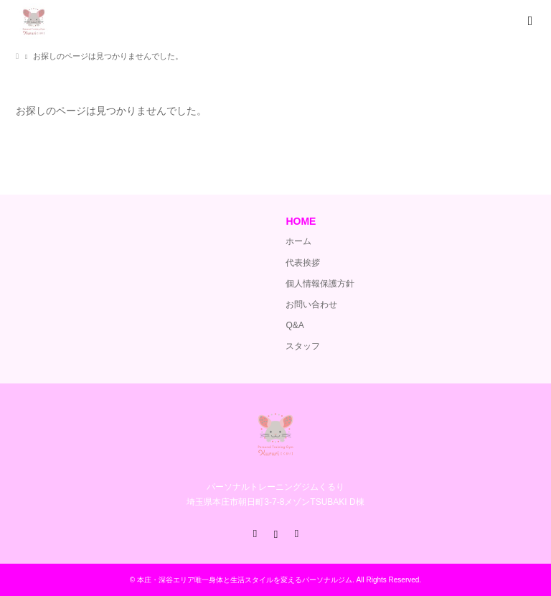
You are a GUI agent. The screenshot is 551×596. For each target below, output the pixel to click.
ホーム (298, 241)
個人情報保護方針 (320, 284)
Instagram (275, 533)
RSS (296, 533)
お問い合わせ (311, 304)
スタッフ (303, 346)
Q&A (294, 325)
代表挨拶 (303, 263)
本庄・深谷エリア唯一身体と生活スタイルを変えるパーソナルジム (244, 580)
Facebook (255, 533)
